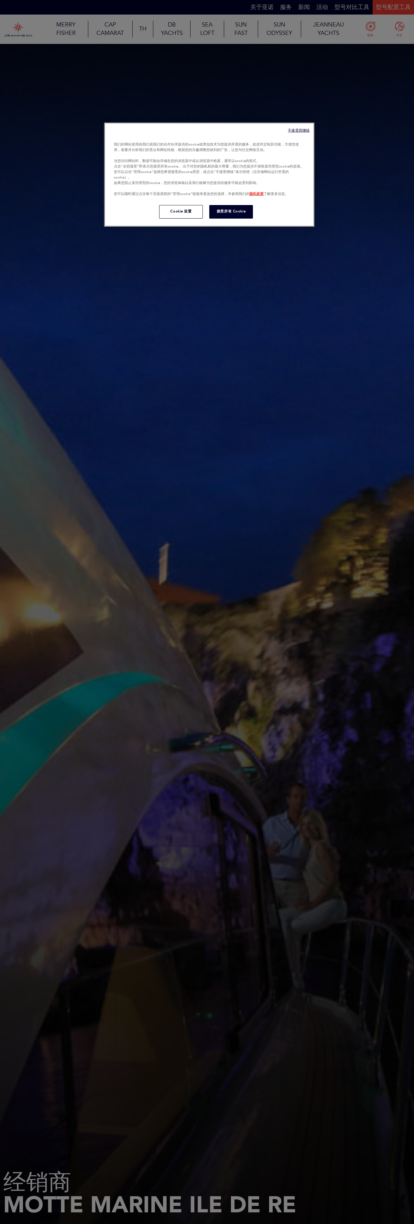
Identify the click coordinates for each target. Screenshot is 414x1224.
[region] (209, 175)
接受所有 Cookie (231, 211)
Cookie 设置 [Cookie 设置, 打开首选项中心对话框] (180, 211)
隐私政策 (256, 194)
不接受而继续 (299, 130)
